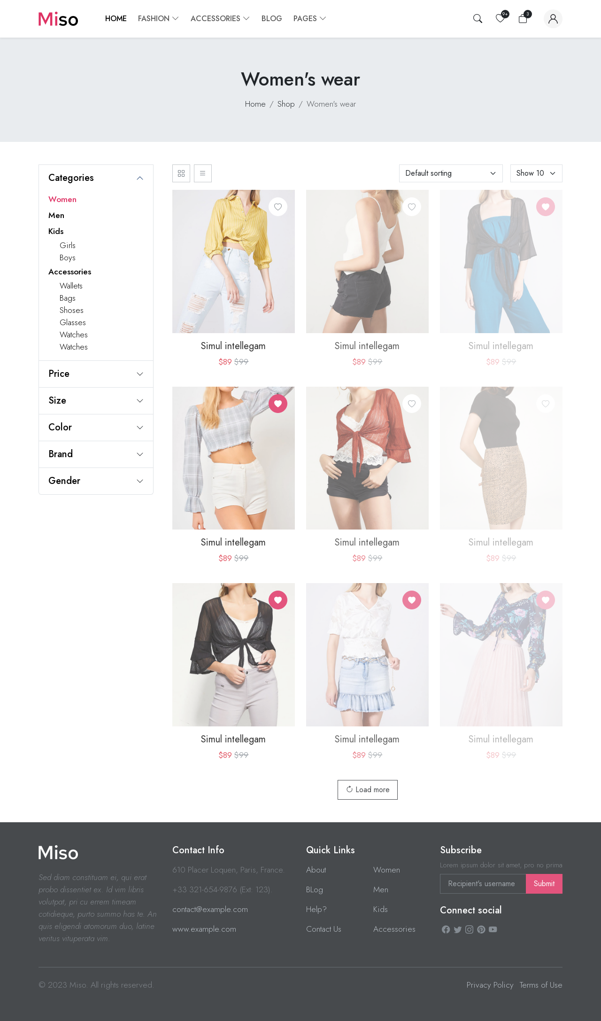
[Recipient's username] (483, 884)
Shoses (72, 310)
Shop (286, 104)
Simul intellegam (233, 346)
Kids (55, 231)
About (316, 870)
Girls (68, 245)
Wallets (71, 286)
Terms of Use (541, 985)
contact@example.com (210, 909)
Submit (544, 883)
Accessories (69, 271)
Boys (68, 257)
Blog (272, 18)
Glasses (73, 322)
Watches (74, 334)
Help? (316, 909)
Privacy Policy (490, 985)
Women (62, 199)
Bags (68, 298)
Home (116, 18)
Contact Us (323, 929)
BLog (314, 889)
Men (56, 215)
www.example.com (204, 929)
